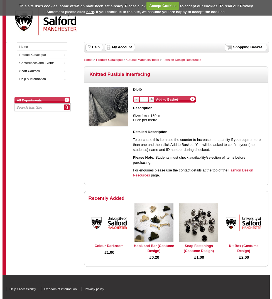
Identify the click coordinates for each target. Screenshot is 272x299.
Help (96, 47)
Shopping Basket (247, 47)
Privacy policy (94, 289)
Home (23, 46)
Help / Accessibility (23, 289)
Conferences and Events (37, 62)
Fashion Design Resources (182, 59)
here (90, 12)
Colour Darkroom (109, 246)
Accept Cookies (163, 6)
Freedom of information (60, 289)
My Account (122, 47)
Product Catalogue (32, 54)
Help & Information (32, 79)
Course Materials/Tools (142, 59)
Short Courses (29, 71)
